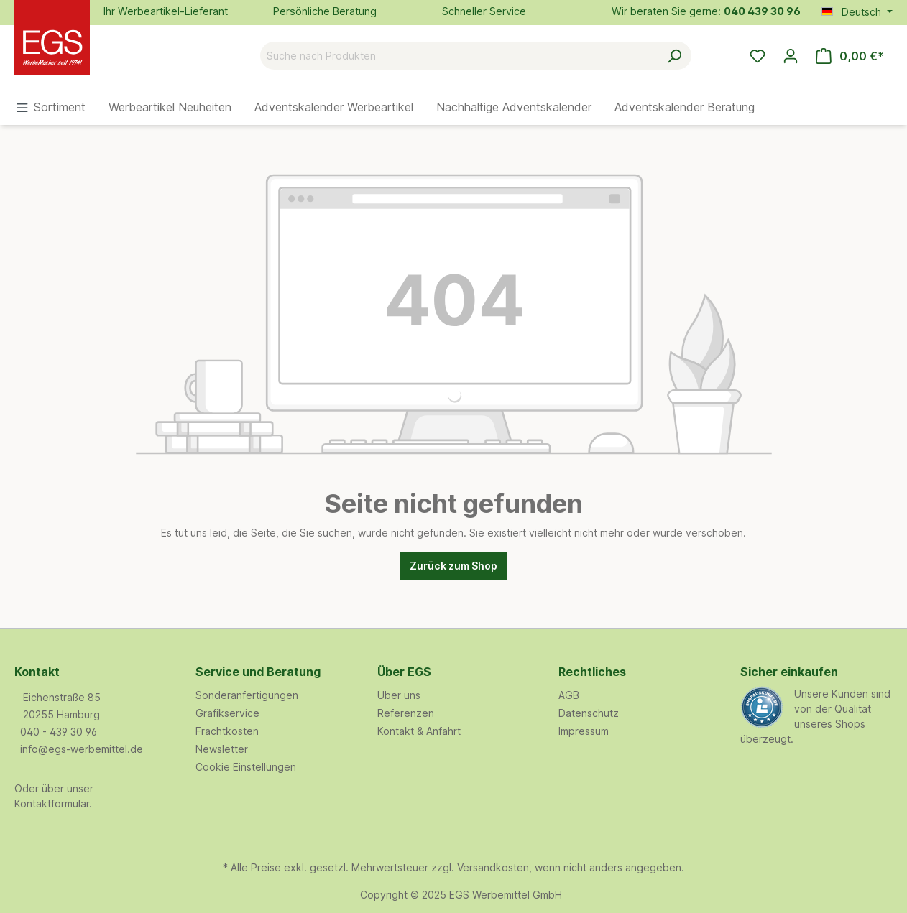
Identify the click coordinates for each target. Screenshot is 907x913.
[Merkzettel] (757, 56)
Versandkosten (493, 867)
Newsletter (221, 749)
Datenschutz (588, 713)
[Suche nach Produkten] (459, 56)
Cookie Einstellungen (245, 767)
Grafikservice (227, 713)
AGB (568, 695)
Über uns (398, 695)
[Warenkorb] (850, 56)
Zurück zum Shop (453, 566)
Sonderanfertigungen (246, 695)
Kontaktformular (51, 803)
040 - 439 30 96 (58, 732)
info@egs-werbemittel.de (81, 749)
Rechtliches (592, 671)
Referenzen (405, 713)
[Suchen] (674, 56)
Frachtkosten (227, 731)
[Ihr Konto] (790, 56)
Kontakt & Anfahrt (419, 731)
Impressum (583, 731)
